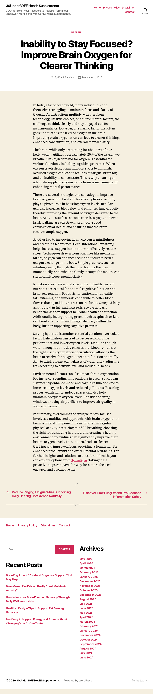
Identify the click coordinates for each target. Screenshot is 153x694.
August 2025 (88, 604)
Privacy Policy (111, 7)
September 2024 (91, 649)
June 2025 (86, 613)
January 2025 (89, 635)
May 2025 (86, 617)
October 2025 (89, 595)
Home (97, 7)
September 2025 (91, 599)
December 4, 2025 (92, 77)
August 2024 (88, 653)
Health (76, 33)
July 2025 (86, 608)
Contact (130, 12)
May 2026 (86, 564)
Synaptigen (79, 461)
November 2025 (90, 590)
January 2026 (89, 581)
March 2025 (87, 626)
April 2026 (86, 568)
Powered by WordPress (79, 685)
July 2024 (86, 658)
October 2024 (89, 644)
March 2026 (87, 573)
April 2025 (86, 622)
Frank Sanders (65, 77)
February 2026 (89, 577)
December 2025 (90, 586)
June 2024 (86, 662)
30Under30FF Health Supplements (34, 6)
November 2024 (90, 640)
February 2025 (89, 631)
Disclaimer (128, 7)
